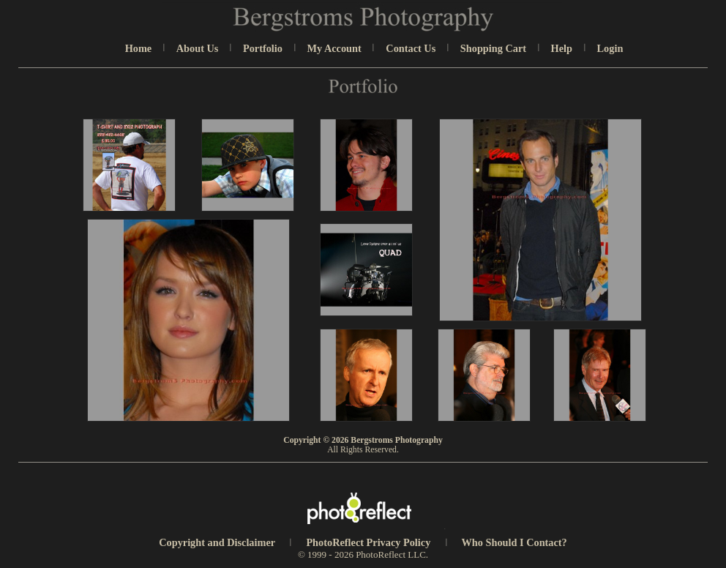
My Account (334, 48)
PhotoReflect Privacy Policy (368, 542)
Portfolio (262, 48)
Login (610, 48)
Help (561, 48)
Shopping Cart (493, 48)
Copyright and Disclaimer (218, 542)
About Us (197, 48)
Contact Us (410, 48)
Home (138, 48)
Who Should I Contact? (514, 542)
